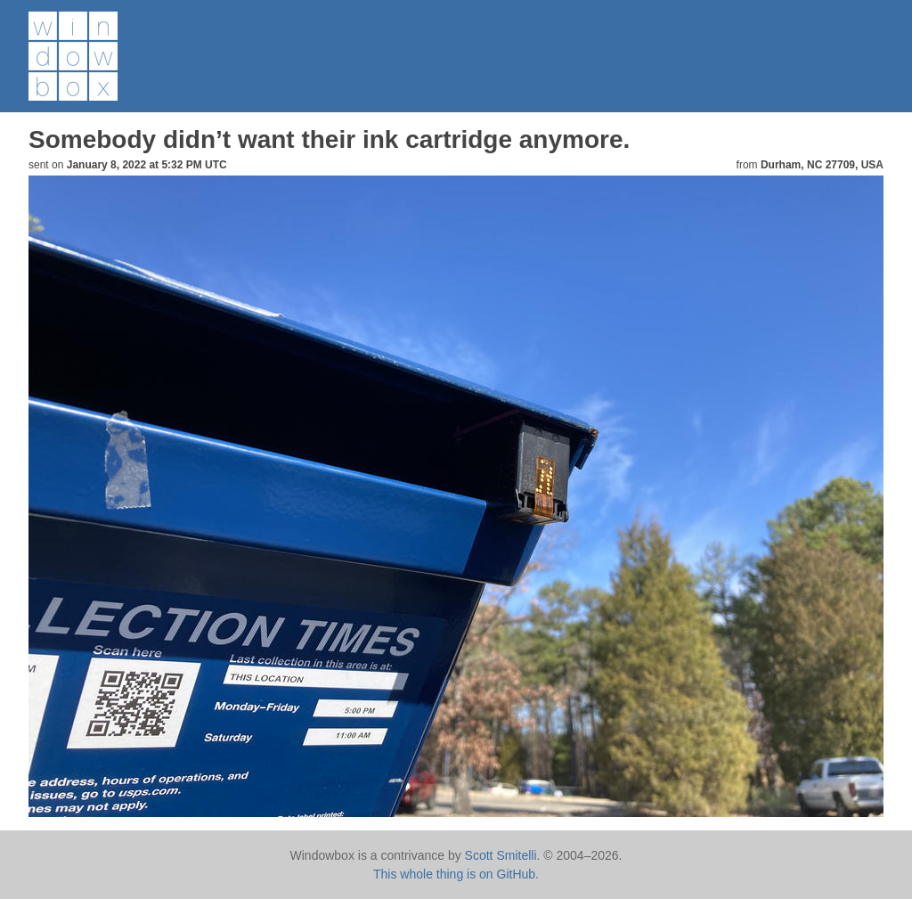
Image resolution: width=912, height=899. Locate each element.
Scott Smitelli (501, 855)
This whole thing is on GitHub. (456, 874)
